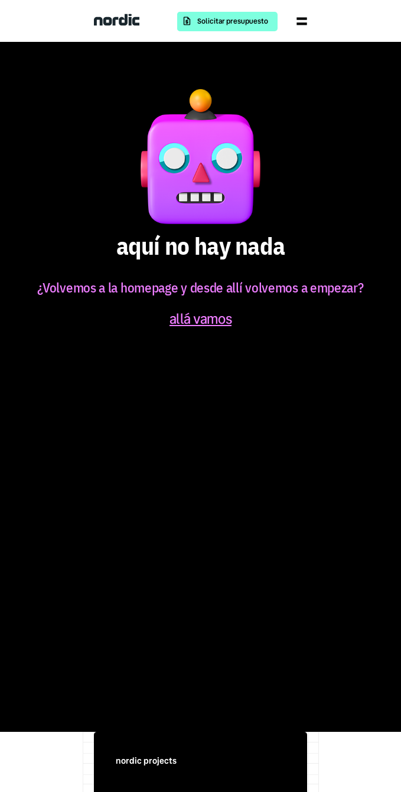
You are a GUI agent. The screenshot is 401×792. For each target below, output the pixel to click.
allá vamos (200, 319)
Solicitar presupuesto (232, 21)
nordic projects (146, 761)
